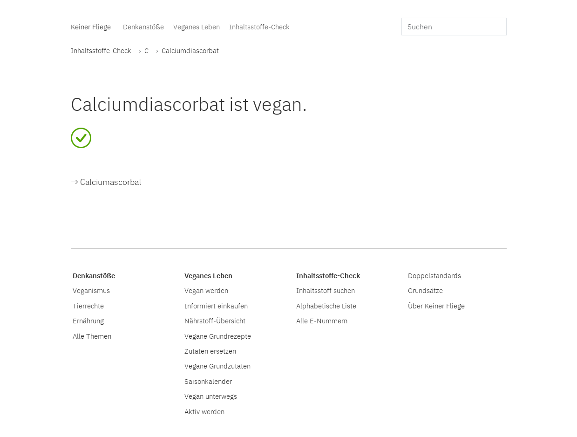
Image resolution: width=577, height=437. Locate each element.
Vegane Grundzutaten (217, 365)
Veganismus (91, 290)
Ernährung (88, 320)
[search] (454, 26)
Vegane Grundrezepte (217, 336)
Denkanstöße (143, 26)
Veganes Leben (196, 26)
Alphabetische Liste (326, 305)
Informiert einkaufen (216, 305)
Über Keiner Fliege (436, 305)
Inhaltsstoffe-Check (259, 26)
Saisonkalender (208, 381)
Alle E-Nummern (321, 320)
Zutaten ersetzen (210, 350)
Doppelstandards (434, 275)
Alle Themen (92, 336)
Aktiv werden (204, 411)
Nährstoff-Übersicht (214, 320)
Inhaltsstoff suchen (325, 290)
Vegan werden (206, 290)
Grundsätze (425, 290)
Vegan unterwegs (210, 396)
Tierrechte (88, 305)
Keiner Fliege (91, 26)
